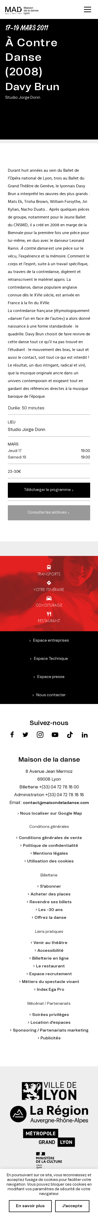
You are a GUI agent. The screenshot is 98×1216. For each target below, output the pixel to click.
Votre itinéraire (49, 589)
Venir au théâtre (50, 943)
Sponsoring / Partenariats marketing (50, 1030)
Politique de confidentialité (50, 846)
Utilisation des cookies (50, 861)
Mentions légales (50, 853)
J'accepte (72, 1206)
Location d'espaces (51, 1023)
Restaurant (49, 621)
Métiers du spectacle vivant (50, 982)
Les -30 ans (50, 910)
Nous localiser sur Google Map (51, 813)
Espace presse (51, 677)
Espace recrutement (50, 974)
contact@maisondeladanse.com (56, 803)
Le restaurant (50, 966)
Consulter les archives (47, 512)
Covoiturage (49, 605)
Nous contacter (51, 695)
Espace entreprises (51, 640)
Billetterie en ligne (50, 958)
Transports (49, 574)
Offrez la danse (50, 918)
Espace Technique (51, 659)
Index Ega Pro (50, 990)
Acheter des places (51, 894)
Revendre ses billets (51, 902)
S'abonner (50, 886)
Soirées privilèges (50, 1015)
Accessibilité (50, 951)
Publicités (51, 1038)
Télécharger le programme (47, 490)
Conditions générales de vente (50, 838)
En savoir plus (30, 1206)
